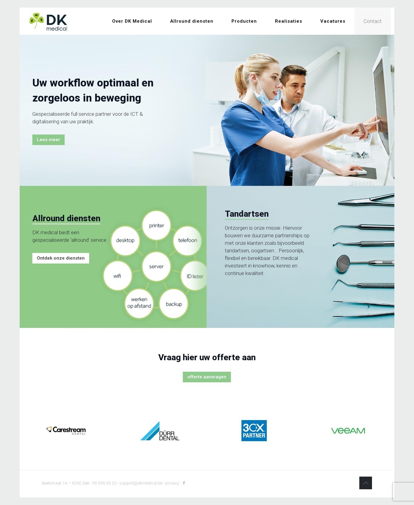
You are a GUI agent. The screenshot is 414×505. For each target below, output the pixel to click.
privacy (172, 483)
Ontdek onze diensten (61, 258)
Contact (373, 21)
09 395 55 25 (104, 483)
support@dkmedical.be (141, 483)
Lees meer (48, 139)
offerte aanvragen (206, 377)
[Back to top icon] (365, 483)
